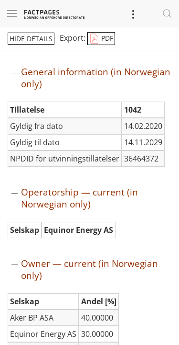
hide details (31, 38)
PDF (101, 39)
